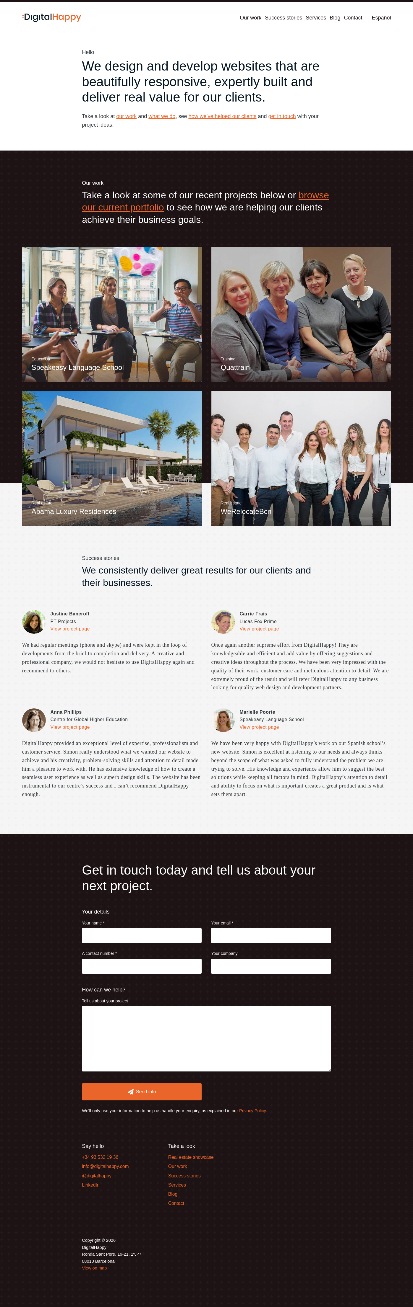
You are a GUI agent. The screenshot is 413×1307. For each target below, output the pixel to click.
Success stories (283, 18)
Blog (335, 18)
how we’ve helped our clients (222, 116)
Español (381, 18)
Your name (92, 923)
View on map (94, 1268)
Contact (353, 18)
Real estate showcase (191, 1157)
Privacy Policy (252, 1110)
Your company (224, 953)
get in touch (282, 116)
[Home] (51, 18)
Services (316, 18)
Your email (221, 923)
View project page (70, 628)
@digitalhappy (96, 1175)
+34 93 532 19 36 (100, 1157)
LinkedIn (91, 1184)
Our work (250, 18)
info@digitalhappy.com (105, 1166)
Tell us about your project (105, 1001)
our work (126, 116)
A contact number (98, 953)
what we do (161, 116)
